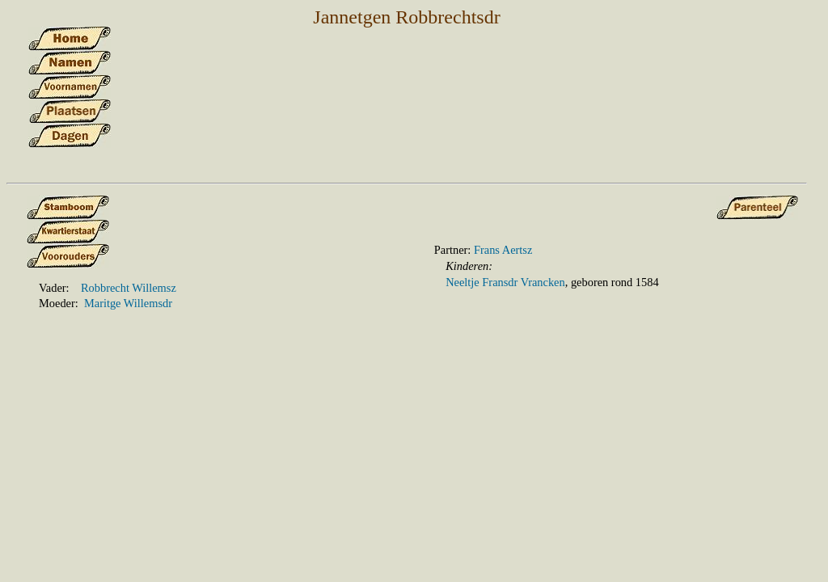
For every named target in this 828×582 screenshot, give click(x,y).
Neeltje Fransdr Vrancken (505, 282)
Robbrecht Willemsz (128, 287)
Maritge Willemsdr (128, 303)
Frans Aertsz (503, 249)
